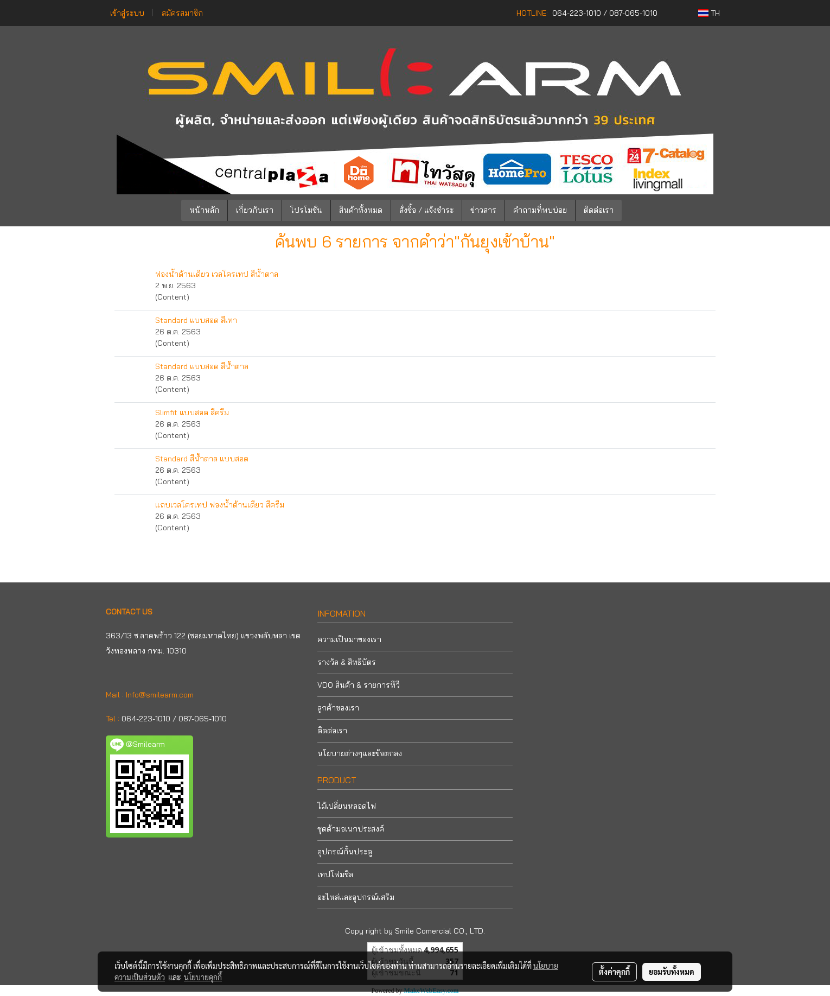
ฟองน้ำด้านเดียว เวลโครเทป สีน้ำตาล (216, 274)
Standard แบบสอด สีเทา (196, 320)
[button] (638, 210)
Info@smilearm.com (160, 695)
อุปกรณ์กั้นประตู (344, 852)
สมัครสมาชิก (182, 13)
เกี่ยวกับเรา (254, 210)
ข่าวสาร (483, 210)
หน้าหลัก (204, 210)
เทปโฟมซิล (335, 874)
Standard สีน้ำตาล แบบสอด (201, 459)
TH (709, 13)
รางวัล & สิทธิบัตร (346, 662)
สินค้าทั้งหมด (360, 210)
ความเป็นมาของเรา (349, 639)
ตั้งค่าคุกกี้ (614, 971)
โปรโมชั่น (306, 210)
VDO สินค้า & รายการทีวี (358, 685)
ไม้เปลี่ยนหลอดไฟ (346, 806)
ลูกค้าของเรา (338, 708)
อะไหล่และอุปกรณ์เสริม (355, 897)
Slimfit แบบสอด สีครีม (192, 412)
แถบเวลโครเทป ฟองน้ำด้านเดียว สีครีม (219, 505)
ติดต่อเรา (599, 210)
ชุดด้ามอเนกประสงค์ (350, 829)
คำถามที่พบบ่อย (540, 210)
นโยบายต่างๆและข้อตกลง (359, 753)
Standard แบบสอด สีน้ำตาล (201, 366)
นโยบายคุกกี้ (203, 977)
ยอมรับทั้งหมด (671, 971)
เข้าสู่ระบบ (127, 13)
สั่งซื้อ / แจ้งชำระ (426, 210)
